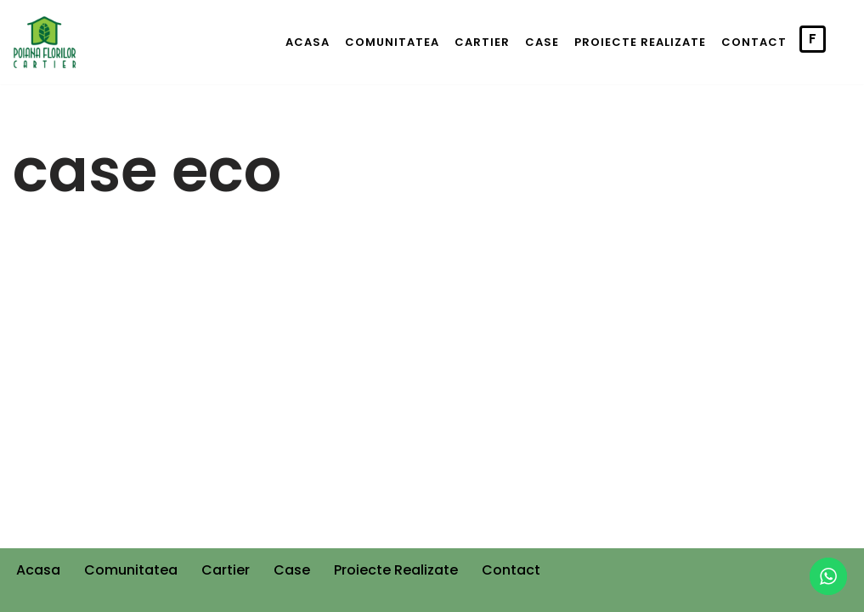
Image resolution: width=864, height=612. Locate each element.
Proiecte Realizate (640, 42)
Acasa (307, 42)
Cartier (482, 42)
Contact (754, 42)
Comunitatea (392, 42)
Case (542, 42)
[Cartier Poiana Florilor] (44, 42)
